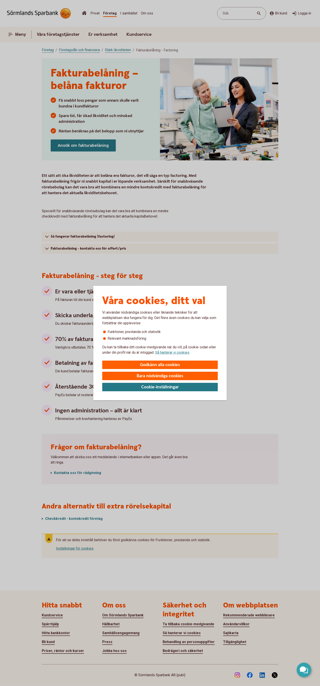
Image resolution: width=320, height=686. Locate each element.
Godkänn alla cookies (160, 365)
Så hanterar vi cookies (172, 352)
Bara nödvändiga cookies (160, 376)
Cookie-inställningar (160, 387)
